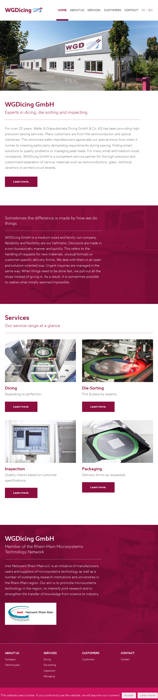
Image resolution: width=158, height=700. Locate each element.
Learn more (147, 695)
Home (62, 10)
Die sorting (50, 665)
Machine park (12, 665)
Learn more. (21, 181)
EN (150, 10)
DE (143, 10)
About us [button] (77, 10)
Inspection (49, 671)
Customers (112, 10)
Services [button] (94, 10)
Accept (129, 695)
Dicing (47, 659)
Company (10, 659)
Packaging (49, 676)
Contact (131, 10)
